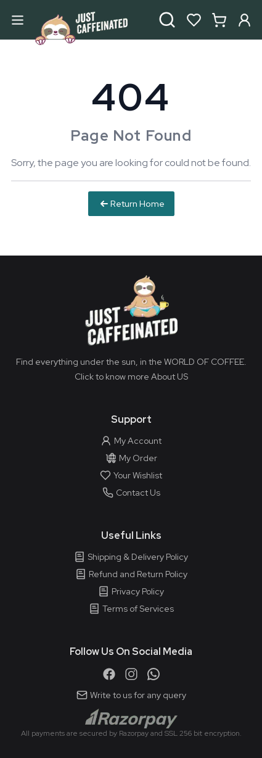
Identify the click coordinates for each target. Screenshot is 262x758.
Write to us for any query (131, 695)
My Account (131, 440)
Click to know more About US (131, 376)
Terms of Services (131, 608)
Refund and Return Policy (131, 574)
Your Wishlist (131, 475)
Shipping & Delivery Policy (131, 556)
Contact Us (131, 492)
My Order (131, 458)
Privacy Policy (131, 591)
